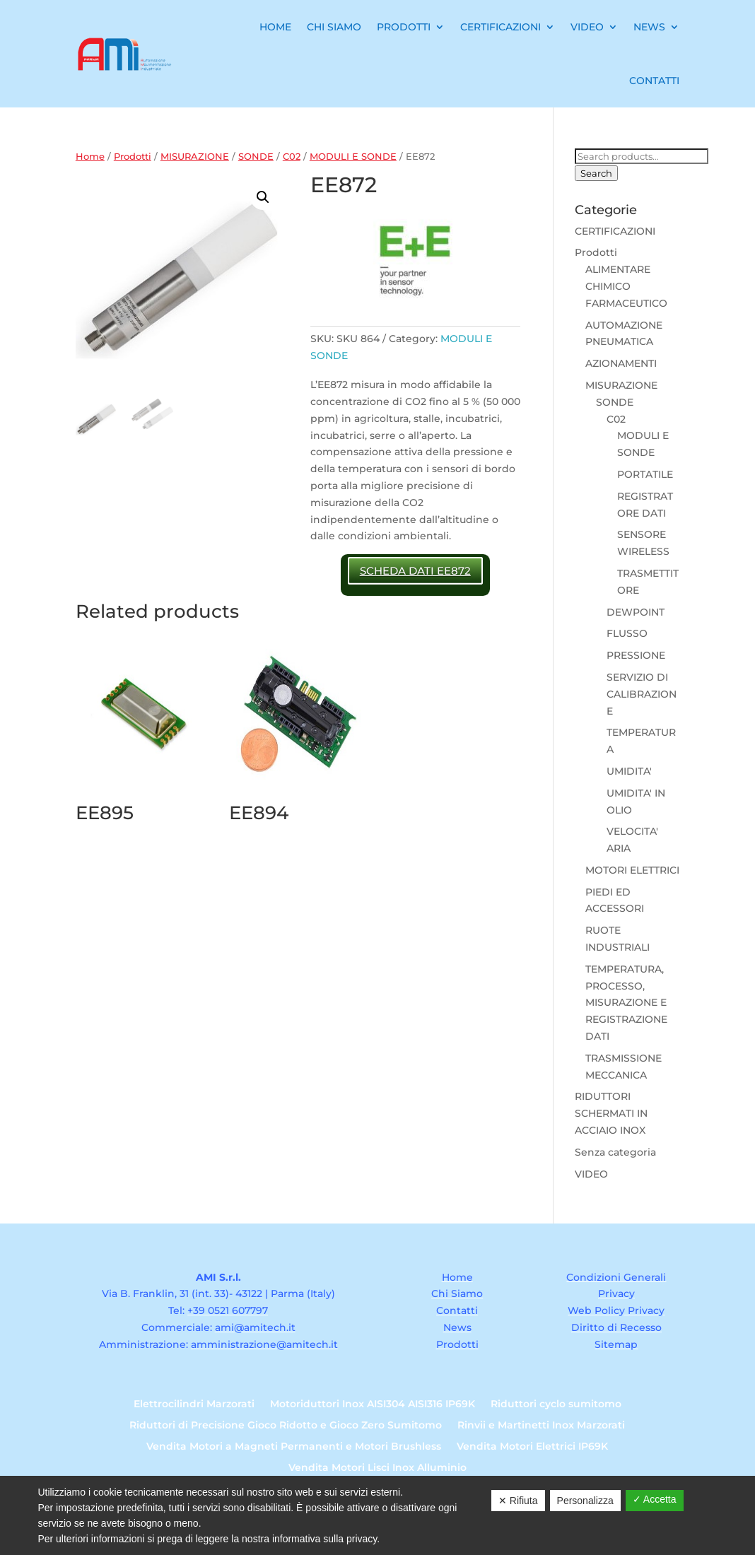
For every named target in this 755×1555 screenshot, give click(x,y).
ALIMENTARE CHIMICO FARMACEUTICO (626, 286)
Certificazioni (500, 26)
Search (596, 173)
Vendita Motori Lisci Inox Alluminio (377, 1468)
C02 (291, 156)
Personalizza (585, 1500)
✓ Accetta (655, 1499)
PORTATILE (645, 474)
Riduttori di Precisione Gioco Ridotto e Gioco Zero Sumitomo (285, 1425)
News (649, 26)
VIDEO (591, 1174)
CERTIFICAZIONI (615, 231)
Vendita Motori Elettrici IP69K (532, 1447)
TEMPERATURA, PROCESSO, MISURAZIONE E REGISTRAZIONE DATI (626, 1003)
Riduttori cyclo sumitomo (556, 1404)
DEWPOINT (636, 612)
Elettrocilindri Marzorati (194, 1404)
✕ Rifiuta (518, 1500)
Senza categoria (615, 1152)
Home (275, 26)
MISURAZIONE (194, 156)
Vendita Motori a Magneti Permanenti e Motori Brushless (293, 1447)
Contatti (654, 80)
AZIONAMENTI (621, 363)
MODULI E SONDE (353, 156)
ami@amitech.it (255, 1327)
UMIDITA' (629, 771)
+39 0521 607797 (227, 1310)
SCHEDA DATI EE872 (415, 570)
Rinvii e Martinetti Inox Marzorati (541, 1425)
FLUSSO (627, 633)
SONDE (256, 156)
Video (587, 26)
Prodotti (404, 26)
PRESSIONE (636, 655)
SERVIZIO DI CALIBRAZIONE (642, 694)
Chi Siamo (334, 26)
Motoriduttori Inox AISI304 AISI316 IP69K (372, 1404)
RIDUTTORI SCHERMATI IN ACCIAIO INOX (611, 1113)
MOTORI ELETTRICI (632, 870)
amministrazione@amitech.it (264, 1344)
